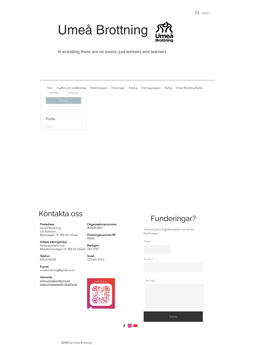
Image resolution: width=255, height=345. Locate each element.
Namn (147, 241)
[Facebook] (124, 326)
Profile (50, 119)
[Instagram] (130, 326)
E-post (147, 259)
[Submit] (173, 316)
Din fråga (150, 280)
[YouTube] (135, 326)
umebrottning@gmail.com (57, 270)
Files (49, 126)
